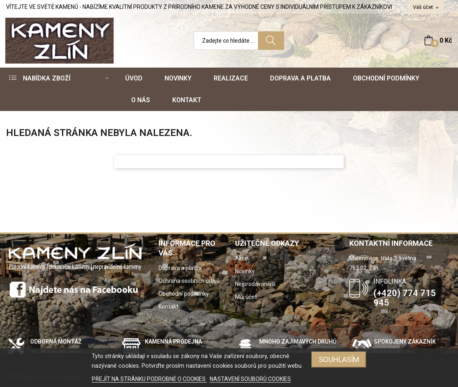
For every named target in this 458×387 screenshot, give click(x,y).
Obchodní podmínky (184, 293)
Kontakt (168, 306)
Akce (241, 258)
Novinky (245, 271)
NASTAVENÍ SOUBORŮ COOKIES (250, 379)
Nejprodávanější (255, 284)
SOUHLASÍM (339, 359)
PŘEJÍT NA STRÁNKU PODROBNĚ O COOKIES (149, 379)
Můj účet (246, 297)
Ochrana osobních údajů (189, 281)
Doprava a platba (180, 268)
